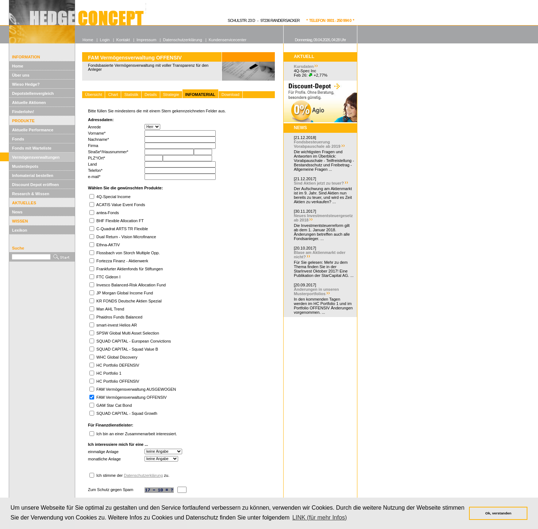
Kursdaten (304, 66)
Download (230, 94)
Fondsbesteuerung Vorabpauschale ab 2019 (317, 144)
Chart (113, 94)
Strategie (171, 94)
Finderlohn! (23, 111)
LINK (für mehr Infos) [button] (319, 517)
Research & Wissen (30, 194)
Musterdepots (25, 166)
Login (104, 40)
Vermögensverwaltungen (35, 157)
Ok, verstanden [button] (498, 513)
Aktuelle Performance (32, 130)
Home (17, 66)
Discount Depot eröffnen (35, 184)
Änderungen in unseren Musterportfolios (316, 291)
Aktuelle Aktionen (29, 102)
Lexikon (19, 230)
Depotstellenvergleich (33, 93)
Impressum (146, 40)
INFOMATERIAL (200, 94)
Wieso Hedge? (26, 84)
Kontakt (123, 40)
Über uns (21, 75)
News (17, 212)
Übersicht (93, 94)
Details (151, 94)
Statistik (131, 94)
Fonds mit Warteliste (31, 148)
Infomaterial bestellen (32, 175)
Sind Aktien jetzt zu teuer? (319, 183)
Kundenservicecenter (227, 40)
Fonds (18, 139)
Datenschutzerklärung (143, 475)
